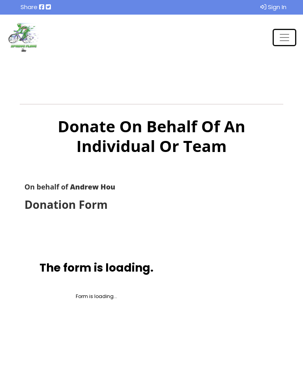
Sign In (273, 7)
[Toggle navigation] (284, 37)
